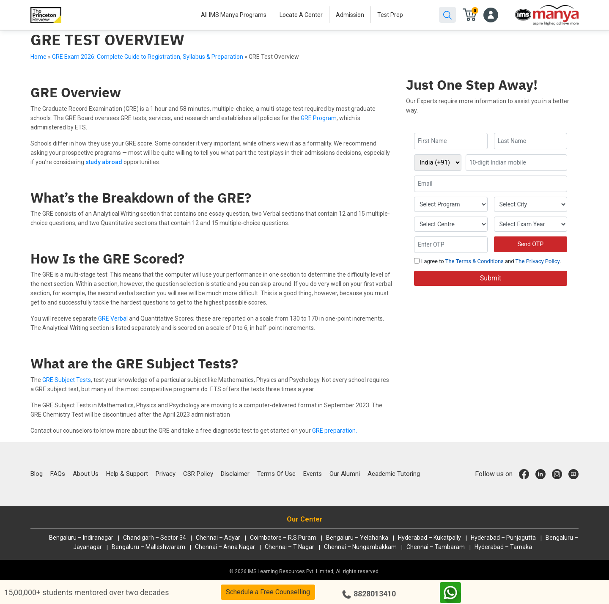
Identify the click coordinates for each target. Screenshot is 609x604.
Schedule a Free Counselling (268, 592)
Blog (36, 474)
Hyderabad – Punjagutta (503, 537)
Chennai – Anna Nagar (225, 547)
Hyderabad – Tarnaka (503, 547)
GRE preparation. (334, 430)
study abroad (103, 162)
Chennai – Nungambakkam (360, 547)
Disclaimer (235, 474)
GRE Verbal (113, 318)
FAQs (57, 474)
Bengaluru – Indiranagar (81, 537)
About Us (86, 474)
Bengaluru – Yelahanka (357, 537)
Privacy (166, 474)
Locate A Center (301, 14)
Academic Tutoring (394, 474)
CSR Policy (198, 474)
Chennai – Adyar (218, 537)
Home (38, 56)
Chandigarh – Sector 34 (154, 537)
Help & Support (127, 474)
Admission (350, 14)
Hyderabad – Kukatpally (429, 537)
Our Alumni (344, 474)
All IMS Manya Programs (233, 14)
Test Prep (390, 14)
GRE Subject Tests (66, 379)
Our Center (305, 519)
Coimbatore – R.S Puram (283, 537)
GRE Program (319, 118)
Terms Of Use (276, 474)
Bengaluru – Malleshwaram (148, 547)
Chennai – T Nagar (289, 547)
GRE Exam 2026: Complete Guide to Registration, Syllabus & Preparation (147, 56)
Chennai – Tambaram (435, 547)
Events (312, 474)
